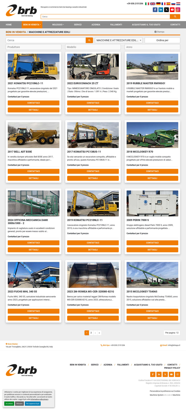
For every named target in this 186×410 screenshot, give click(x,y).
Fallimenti (116, 24)
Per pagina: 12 (172, 333)
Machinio (176, 395)
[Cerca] (46, 40)
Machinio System (157, 395)
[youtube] (172, 9)
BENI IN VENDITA (31, 24)
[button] (32, 24)
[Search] (105, 16)
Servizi (78, 24)
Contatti (175, 24)
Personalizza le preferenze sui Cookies (165, 391)
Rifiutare (19, 404)
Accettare (9, 404)
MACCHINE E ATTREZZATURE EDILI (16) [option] (119, 40)
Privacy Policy (172, 368)
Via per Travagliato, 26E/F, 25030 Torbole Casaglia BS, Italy (29, 347)
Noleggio (57, 24)
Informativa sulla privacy (39, 399)
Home (9, 24)
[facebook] (155, 9)
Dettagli (33, 110)
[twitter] (166, 9)
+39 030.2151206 (135, 3)
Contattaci (33, 103)
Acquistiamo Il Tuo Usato (146, 24)
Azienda (96, 24)
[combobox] (119, 40)
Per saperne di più (32, 404)
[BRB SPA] (26, 370)
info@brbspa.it (174, 345)
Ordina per (162, 40)
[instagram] (178, 9)
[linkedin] (160, 9)
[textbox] (15, 47)
